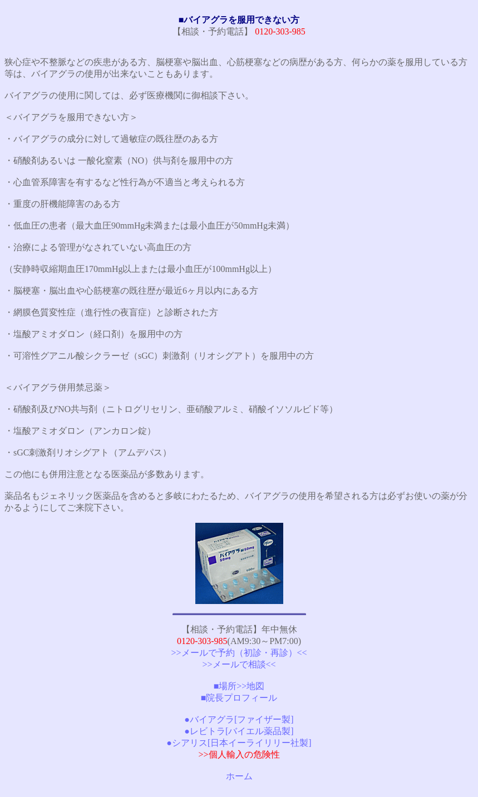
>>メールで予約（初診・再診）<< (239, 652)
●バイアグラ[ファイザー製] (238, 719)
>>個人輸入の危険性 (238, 754)
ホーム (239, 776)
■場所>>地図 (239, 686)
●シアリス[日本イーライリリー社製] (238, 743)
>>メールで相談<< (238, 664)
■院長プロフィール (239, 697)
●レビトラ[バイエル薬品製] (238, 731)
